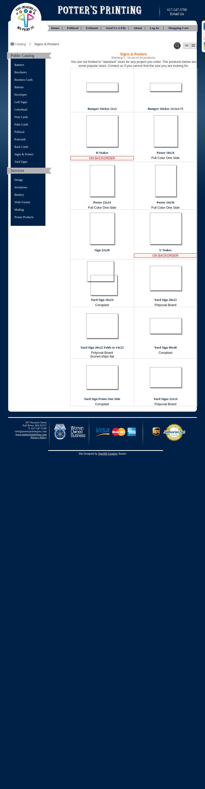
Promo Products (24, 217)
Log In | (157, 28)
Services (17, 170)
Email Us (177, 14)
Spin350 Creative (107, 453)
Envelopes (20, 94)
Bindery (19, 195)
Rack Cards (21, 147)
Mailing (19, 209)
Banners (19, 65)
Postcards (20, 139)
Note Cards (21, 117)
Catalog (18, 44)
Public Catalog (22, 55)
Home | (57, 28)
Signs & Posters (46, 44)
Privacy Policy (39, 437)
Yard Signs (20, 161)
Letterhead (20, 109)
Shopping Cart (178, 28)
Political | (74, 28)
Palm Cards (21, 124)
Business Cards (23, 79)
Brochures (20, 72)
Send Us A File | (118, 28)
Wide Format (22, 202)
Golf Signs (20, 102)
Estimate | (94, 28)
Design (18, 180)
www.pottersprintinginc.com (31, 434)
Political (19, 132)
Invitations (20, 187)
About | (140, 28)
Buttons (19, 87)
